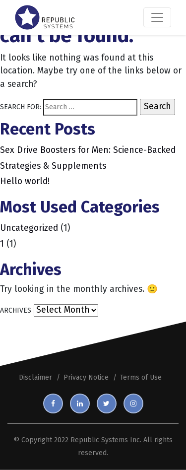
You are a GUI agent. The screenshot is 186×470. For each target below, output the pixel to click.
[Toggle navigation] (157, 17)
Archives (15, 310)
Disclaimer (35, 377)
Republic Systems (99, 440)
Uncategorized (29, 228)
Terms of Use (141, 377)
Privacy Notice (86, 377)
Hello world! (25, 181)
